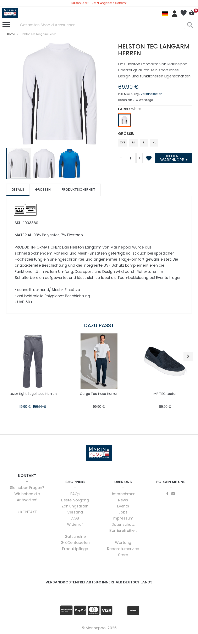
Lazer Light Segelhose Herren (33, 393)
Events (123, 506)
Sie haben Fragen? (27, 487)
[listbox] (155, 121)
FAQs (75, 493)
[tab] (18, 190)
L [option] (143, 142)
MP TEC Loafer (165, 393)
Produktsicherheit (78, 189)
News (123, 500)
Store (123, 554)
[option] (124, 120)
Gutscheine (75, 536)
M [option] (133, 142)
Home (11, 34)
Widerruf (75, 524)
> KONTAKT (27, 512)
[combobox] (101, 25)
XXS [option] (122, 142)
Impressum (122, 518)
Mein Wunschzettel (183, 13)
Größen (43, 189)
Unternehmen (123, 493)
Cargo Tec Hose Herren (99, 393)
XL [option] (154, 142)
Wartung (123, 542)
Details (18, 189)
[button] (44, 163)
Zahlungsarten (75, 506)
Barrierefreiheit (123, 530)
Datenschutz (123, 524)
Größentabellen (75, 542)
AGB (75, 518)
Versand (75, 512)
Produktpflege (75, 548)
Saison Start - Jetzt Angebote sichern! (99, 3)
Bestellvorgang (75, 500)
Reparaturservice (123, 548)
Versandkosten (151, 94)
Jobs (123, 512)
